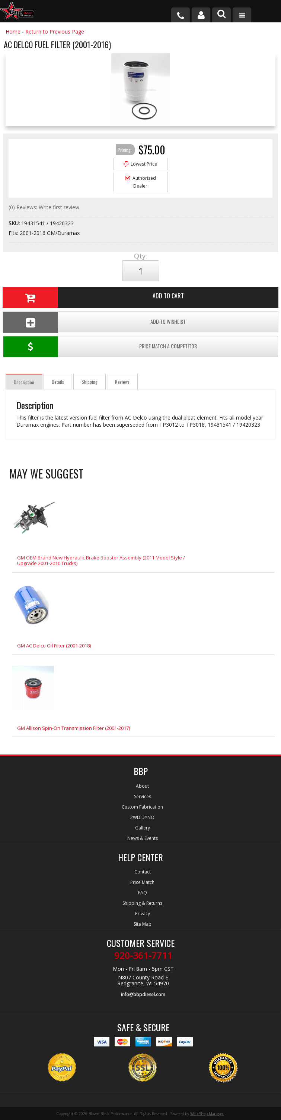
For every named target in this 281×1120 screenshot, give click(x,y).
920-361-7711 (143, 956)
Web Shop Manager (207, 1113)
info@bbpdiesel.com (143, 994)
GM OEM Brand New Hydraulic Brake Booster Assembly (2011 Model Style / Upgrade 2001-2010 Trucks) (101, 560)
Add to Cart (93, 297)
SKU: (15, 223)
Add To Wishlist (94, 322)
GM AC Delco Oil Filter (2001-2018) (54, 645)
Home (13, 31)
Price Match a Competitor (100, 346)
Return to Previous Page (54, 31)
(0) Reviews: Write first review (44, 207)
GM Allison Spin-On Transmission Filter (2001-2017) (73, 728)
